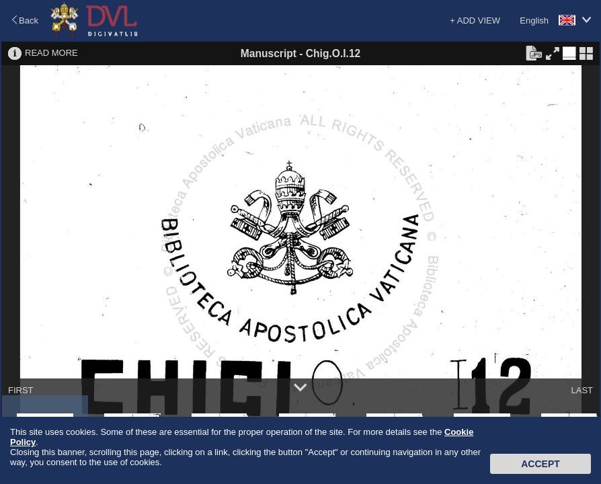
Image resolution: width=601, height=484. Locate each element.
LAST (582, 390)
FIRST (21, 390)
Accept (540, 463)
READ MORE (51, 53)
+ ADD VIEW (475, 20)
